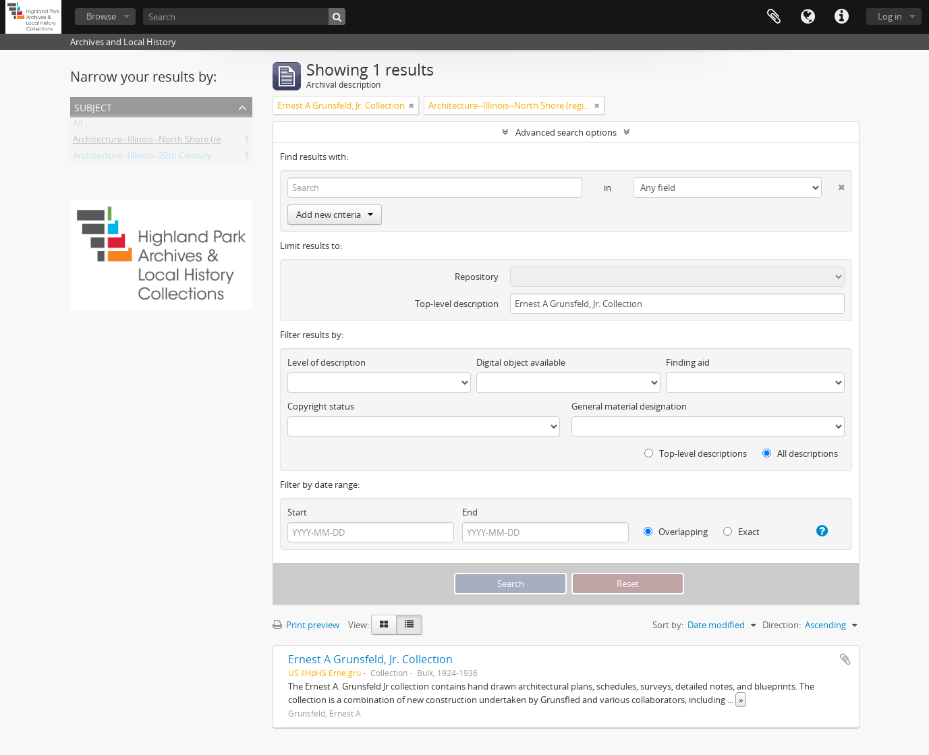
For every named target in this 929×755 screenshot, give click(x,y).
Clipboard (774, 17)
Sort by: (667, 625)
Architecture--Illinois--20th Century (142, 158)
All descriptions (800, 453)
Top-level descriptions (695, 453)
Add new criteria (334, 214)
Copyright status (320, 406)
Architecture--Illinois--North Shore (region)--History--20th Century (204, 142)
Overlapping (676, 532)
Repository (477, 277)
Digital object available (520, 362)
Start (297, 512)
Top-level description (457, 304)
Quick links (841, 17)
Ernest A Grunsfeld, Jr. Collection (370, 659)
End (470, 512)
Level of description (326, 362)
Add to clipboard (845, 659)
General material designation (629, 406)
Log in (890, 16)
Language (807, 17)
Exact (741, 532)
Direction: (781, 625)
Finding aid (688, 362)
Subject (93, 106)
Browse (101, 16)
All (77, 125)
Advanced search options (566, 132)
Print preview (306, 625)
